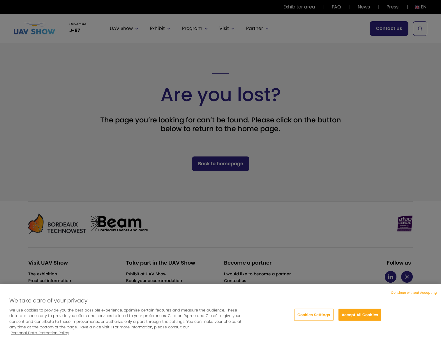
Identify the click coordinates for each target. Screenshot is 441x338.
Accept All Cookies (360, 318)
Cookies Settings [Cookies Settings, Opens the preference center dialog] (313, 318)
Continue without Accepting (414, 296)
